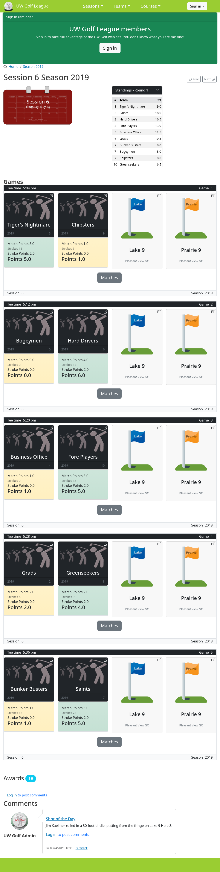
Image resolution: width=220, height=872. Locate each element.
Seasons (91, 6)
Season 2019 (33, 66)
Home (13, 66)
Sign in (196, 6)
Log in (12, 795)
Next (209, 79)
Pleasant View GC (37, 119)
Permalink (82, 848)
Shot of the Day (60, 818)
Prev (194, 79)
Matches (109, 277)
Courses (149, 6)
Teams (120, 6)
